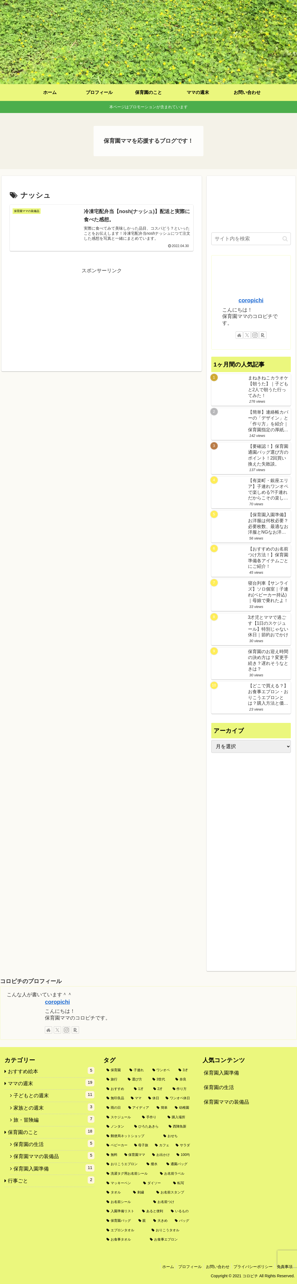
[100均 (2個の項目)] (183, 1155)
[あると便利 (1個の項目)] (153, 1211)
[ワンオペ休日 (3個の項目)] (178, 1098)
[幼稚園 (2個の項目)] (182, 1108)
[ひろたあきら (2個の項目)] (148, 1126)
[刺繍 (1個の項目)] (142, 1192)
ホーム (160, 1266)
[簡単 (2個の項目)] (162, 1108)
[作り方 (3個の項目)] (181, 1089)
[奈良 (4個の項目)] (183, 1079)
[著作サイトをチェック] (239, 335)
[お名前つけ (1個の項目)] (172, 1202)
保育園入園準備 (221, 1073)
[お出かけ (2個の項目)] (161, 1155)
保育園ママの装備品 (226, 1102)
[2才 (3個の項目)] (160, 1089)
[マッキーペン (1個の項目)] (122, 1183)
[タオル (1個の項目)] (116, 1192)
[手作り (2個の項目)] (152, 1117)
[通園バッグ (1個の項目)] (178, 1164)
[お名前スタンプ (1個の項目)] (173, 1192)
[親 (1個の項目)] (143, 1221)
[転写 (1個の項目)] (182, 1183)
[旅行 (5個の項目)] (114, 1079)
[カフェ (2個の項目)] (162, 1145)
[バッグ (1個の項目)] (182, 1221)
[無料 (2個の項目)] (112, 1155)
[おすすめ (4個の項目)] (117, 1089)
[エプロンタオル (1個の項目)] (126, 1230)
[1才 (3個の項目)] (140, 1089)
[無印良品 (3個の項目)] (115, 1098)
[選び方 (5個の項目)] (137, 1079)
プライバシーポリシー (250, 1266)
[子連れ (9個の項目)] (138, 1070)
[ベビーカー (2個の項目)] (117, 1145)
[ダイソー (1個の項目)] (155, 1183)
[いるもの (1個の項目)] (180, 1211)
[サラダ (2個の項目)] (183, 1145)
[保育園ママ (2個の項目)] (135, 1155)
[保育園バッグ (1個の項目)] (119, 1221)
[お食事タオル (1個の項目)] (125, 1239)
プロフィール (184, 1266)
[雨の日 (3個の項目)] (114, 1108)
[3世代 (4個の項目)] (161, 1079)
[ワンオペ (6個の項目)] (162, 1070)
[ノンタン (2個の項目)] (117, 1126)
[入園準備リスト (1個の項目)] (121, 1211)
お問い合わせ (213, 1266)
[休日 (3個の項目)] (154, 1098)
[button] (285, 239)
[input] (251, 238)
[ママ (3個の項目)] (136, 1098)
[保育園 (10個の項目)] (115, 1070)
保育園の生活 (219, 1087)
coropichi (250, 300)
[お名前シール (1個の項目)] (127, 1202)
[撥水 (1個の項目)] (153, 1164)
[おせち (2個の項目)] (177, 1136)
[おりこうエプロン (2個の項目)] (123, 1164)
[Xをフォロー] (247, 335)
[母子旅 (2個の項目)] (141, 1145)
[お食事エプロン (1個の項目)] (170, 1239)
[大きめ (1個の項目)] (161, 1221)
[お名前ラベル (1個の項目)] (175, 1174)
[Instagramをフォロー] (255, 335)
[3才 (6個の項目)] (184, 1070)
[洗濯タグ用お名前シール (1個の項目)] (130, 1174)
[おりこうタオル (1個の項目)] (171, 1230)
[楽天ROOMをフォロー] (262, 335)
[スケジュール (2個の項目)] (121, 1117)
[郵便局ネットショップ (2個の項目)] (132, 1136)
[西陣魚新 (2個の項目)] (179, 1126)
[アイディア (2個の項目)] (139, 1108)
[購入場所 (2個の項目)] (179, 1117)
